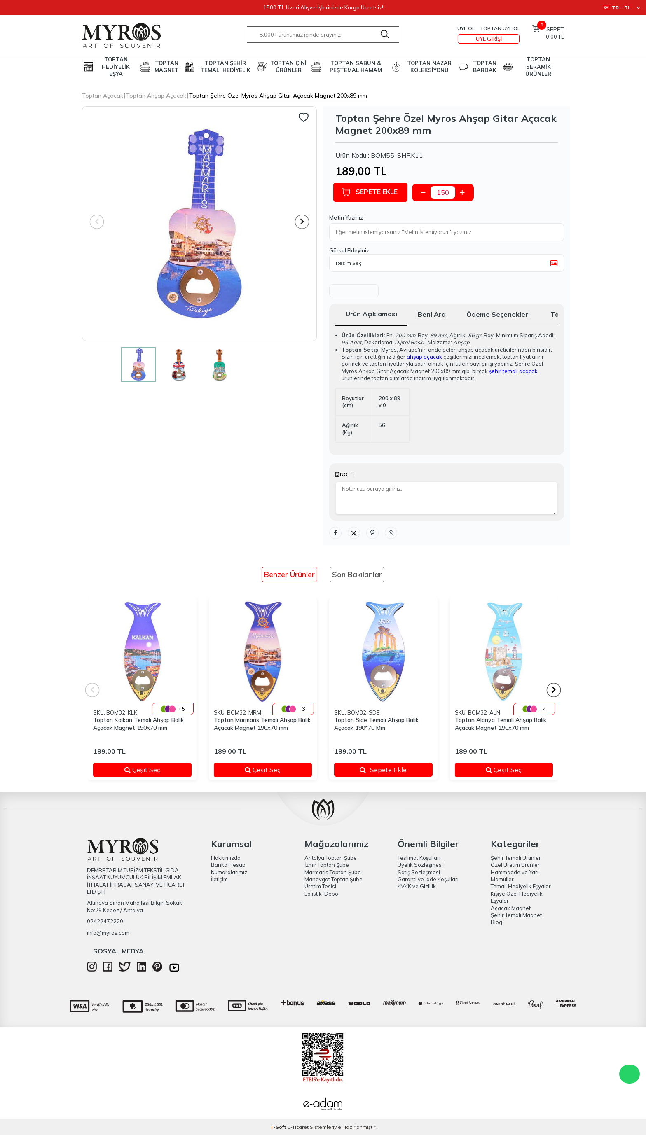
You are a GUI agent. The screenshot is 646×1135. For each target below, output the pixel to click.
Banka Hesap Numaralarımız (229, 868)
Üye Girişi (489, 38)
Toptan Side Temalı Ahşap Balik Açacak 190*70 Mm (376, 723)
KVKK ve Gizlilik (417, 886)
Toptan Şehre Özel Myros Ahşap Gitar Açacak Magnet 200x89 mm (278, 95)
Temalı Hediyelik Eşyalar (521, 886)
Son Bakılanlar (357, 574)
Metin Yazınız (346, 217)
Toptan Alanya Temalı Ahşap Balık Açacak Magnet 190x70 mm (500, 723)
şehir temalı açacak (513, 371)
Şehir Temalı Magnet (516, 915)
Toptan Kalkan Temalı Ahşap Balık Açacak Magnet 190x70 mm (138, 723)
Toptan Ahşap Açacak (156, 95)
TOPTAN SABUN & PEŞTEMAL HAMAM (356, 66)
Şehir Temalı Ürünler (516, 858)
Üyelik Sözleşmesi (420, 865)
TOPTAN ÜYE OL (500, 28)
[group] (199, 224)
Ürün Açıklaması (371, 314)
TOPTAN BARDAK (484, 66)
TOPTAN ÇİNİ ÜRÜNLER (288, 66)
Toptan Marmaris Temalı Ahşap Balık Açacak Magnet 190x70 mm (262, 723)
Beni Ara (432, 314)
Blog (496, 922)
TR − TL (621, 8)
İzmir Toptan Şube (326, 865)
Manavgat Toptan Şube (333, 879)
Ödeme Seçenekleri (498, 314)
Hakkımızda (226, 858)
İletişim (219, 879)
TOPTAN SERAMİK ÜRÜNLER (538, 66)
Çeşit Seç (152, 770)
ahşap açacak (424, 356)
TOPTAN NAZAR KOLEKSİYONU (429, 66)
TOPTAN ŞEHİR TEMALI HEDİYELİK (225, 66)
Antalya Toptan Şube (330, 858)
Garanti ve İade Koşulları (428, 879)
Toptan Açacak (102, 95)
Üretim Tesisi (320, 886)
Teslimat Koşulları (419, 858)
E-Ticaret (298, 1127)
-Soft (279, 1127)
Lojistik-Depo (321, 893)
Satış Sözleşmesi (419, 872)
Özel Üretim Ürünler (515, 865)
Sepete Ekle (372, 192)
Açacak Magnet (511, 908)
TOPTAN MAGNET (166, 66)
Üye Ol (466, 28)
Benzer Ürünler (289, 574)
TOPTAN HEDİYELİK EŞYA (116, 66)
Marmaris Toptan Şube (332, 872)
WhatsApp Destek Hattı (629, 1074)
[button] (302, 222)
